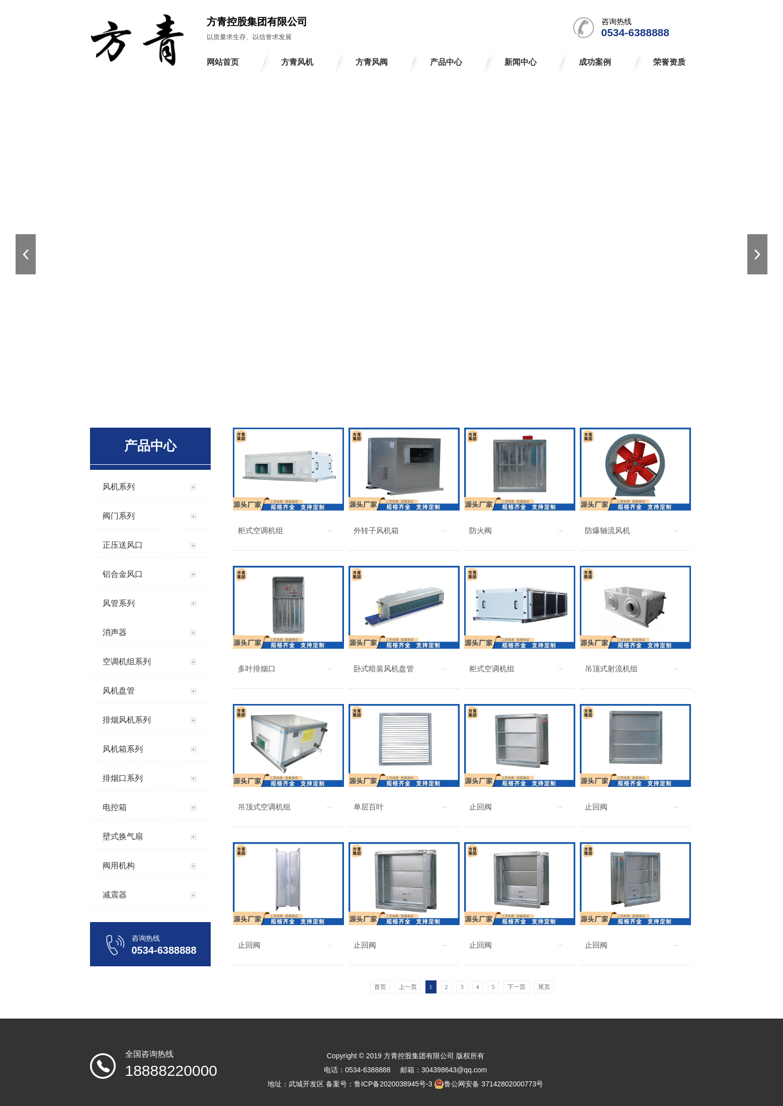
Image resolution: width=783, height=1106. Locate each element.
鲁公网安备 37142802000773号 (488, 1084)
